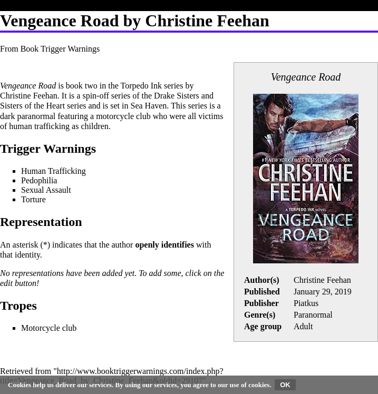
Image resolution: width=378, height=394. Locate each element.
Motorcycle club (48, 327)
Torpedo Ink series (152, 85)
